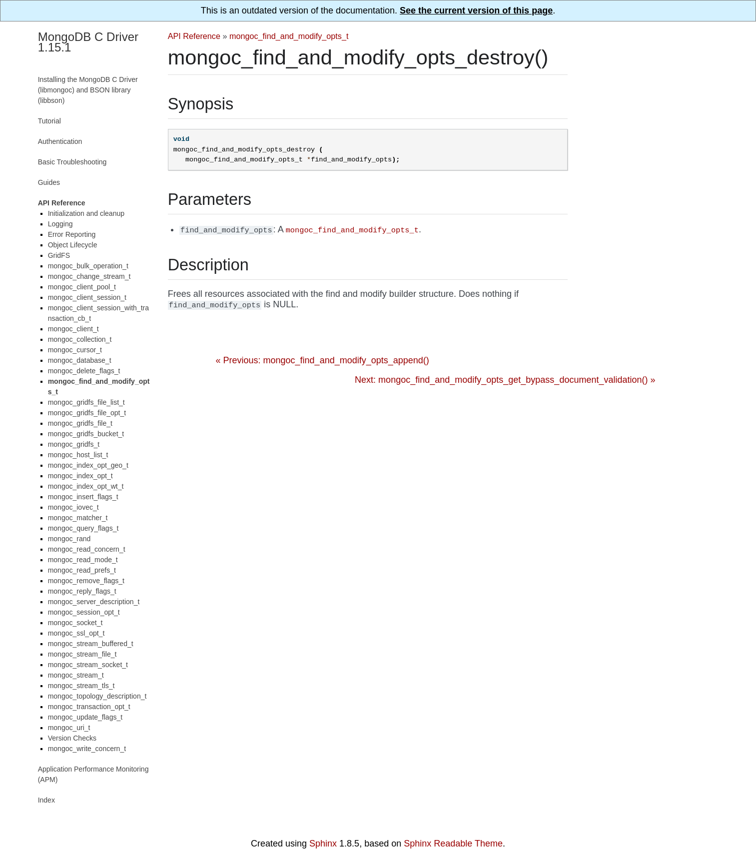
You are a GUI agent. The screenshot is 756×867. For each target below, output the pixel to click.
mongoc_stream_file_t (82, 654)
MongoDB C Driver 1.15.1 (88, 42)
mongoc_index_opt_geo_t (88, 465)
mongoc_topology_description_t (97, 696)
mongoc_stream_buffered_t (90, 644)
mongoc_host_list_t (78, 455)
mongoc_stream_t (76, 675)
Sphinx (323, 844)
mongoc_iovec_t (73, 507)
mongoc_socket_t (75, 623)
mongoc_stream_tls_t (81, 686)
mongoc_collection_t (80, 339)
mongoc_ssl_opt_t (76, 633)
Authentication (60, 141)
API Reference (194, 35)
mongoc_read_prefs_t (82, 570)
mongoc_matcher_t (78, 518)
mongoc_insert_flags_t (83, 497)
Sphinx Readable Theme (453, 844)
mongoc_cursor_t (75, 350)
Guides (49, 182)
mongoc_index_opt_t (80, 476)
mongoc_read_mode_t (83, 560)
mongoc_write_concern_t (87, 749)
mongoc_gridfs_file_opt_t (87, 413)
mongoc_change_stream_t (89, 276)
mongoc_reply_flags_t (82, 591)
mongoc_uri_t (69, 728)
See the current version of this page (476, 10)
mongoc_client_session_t (87, 297)
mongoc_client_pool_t (82, 287)
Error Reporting (72, 234)
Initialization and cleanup (86, 213)
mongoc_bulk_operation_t (88, 266)
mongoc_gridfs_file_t (80, 423)
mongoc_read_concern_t (86, 549)
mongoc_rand (69, 539)
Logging (60, 224)
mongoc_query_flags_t (83, 528)
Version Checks (72, 738)
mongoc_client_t (73, 329)
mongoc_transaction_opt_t (89, 707)
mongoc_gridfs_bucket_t (86, 434)
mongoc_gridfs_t (74, 444)
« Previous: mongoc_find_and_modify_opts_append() (322, 360)
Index (46, 800)
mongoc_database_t (79, 360)
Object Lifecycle (72, 245)
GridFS (59, 255)
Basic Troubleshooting (72, 162)
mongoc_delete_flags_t (84, 371)
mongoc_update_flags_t (85, 717)
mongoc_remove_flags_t (86, 581)
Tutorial (49, 121)
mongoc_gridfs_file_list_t (86, 402)
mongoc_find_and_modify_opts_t (288, 35)
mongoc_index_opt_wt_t (86, 486)
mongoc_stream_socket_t (88, 665)
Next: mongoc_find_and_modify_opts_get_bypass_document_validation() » (505, 380)
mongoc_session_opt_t (84, 612)
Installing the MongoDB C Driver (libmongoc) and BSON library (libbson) (88, 89)
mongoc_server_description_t (94, 602)
